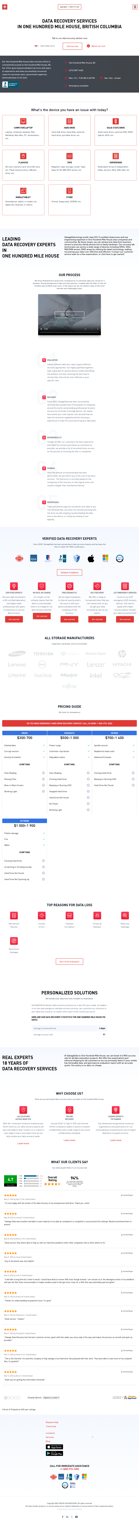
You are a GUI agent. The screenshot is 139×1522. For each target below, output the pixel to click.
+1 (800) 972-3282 (69, 7)
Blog (48, 1441)
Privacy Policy (62, 1509)
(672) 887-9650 (76, 70)
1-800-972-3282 (104, 723)
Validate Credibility (69, 572)
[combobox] (37, 46)
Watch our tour (96, 45)
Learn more (23, 1143)
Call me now (72, 46)
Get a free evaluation (69, 961)
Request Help (52, 1422)
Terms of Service (75, 1509)
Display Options (35, 1397)
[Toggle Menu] (135, 7)
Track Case (51, 1426)
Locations (50, 1433)
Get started (14, 619)
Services (69, 1437)
